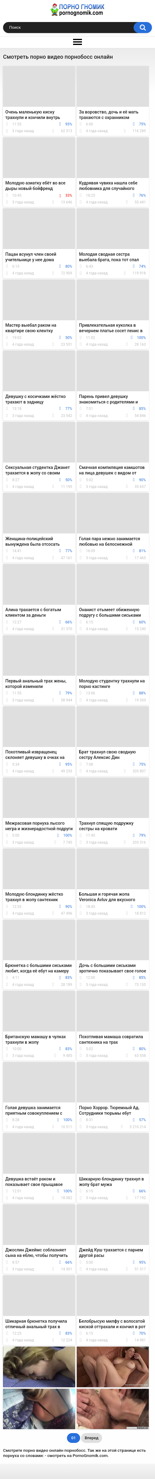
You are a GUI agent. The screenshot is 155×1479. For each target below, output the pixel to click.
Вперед (91, 1438)
